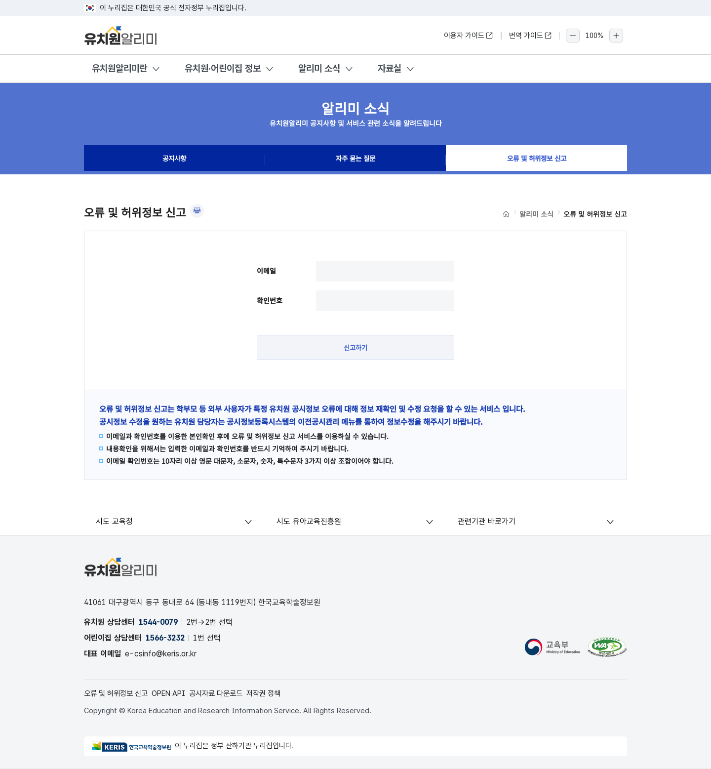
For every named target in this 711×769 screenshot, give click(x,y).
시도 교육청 (114, 522)
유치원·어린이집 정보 (223, 68)
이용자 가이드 (468, 35)
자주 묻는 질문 (355, 160)
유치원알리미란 (119, 68)
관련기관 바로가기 (486, 522)
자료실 (389, 68)
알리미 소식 (319, 68)
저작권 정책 (278, 694)
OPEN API (176, 694)
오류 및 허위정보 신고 (537, 160)
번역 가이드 (530, 35)
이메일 (266, 271)
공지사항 (174, 160)
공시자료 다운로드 (227, 694)
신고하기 (355, 348)
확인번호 (269, 300)
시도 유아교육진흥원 (309, 522)
